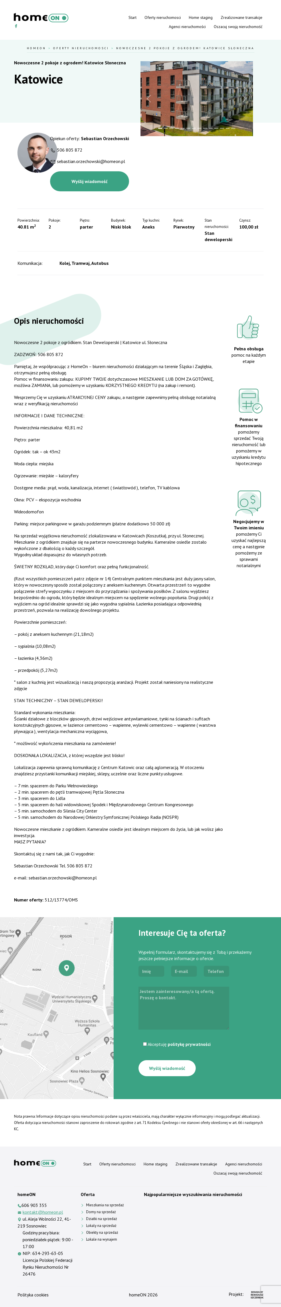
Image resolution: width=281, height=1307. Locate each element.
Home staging (201, 17)
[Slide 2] (166, 128)
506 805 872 (69, 150)
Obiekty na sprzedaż (102, 1232)
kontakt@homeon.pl (43, 1212)
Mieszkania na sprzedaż (105, 1205)
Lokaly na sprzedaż (101, 1225)
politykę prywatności (189, 1044)
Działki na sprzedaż (101, 1218)
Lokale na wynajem (101, 1239)
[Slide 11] (216, 128)
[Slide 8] (199, 128)
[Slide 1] (160, 128)
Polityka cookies (33, 1295)
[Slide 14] (233, 128)
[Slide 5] (183, 128)
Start (132, 17)
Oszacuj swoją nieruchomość (238, 26)
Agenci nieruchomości (187, 26)
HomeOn (36, 48)
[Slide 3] (171, 128)
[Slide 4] (177, 128)
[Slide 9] (205, 128)
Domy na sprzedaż (101, 1211)
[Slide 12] (222, 128)
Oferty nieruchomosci (163, 17)
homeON (137, 1295)
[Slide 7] (194, 128)
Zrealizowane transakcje (241, 17)
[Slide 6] (188, 128)
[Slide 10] (211, 128)
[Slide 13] (228, 128)
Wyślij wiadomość (90, 181)
